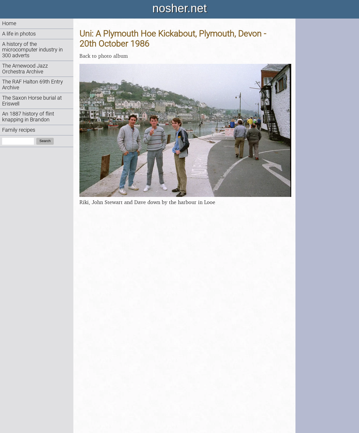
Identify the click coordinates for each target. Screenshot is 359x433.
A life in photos (19, 34)
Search (45, 141)
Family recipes (18, 130)
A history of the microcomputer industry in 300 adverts (32, 50)
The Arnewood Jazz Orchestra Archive (25, 69)
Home (9, 23)
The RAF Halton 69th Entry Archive (32, 85)
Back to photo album (103, 55)
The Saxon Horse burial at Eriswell (32, 101)
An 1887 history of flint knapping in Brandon (28, 117)
